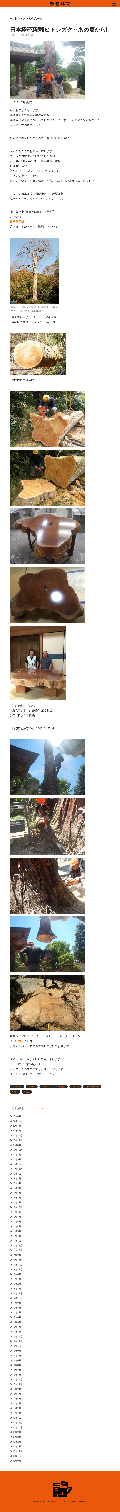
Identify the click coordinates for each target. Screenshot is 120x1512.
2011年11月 (16, 1341)
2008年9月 (15, 1460)
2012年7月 (15, 1312)
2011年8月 (15, 1355)
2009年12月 (16, 1417)
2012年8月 (15, 1307)
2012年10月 (16, 1298)
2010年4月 (15, 1403)
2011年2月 (15, 1370)
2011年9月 (15, 1350)
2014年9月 (15, 1255)
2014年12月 (16, 1240)
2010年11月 (16, 1384)
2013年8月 (15, 1274)
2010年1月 (15, 1413)
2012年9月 (15, 1303)
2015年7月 (15, 1216)
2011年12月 (16, 1336)
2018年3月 (15, 1183)
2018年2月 (15, 1188)
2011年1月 (15, 1374)
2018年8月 (15, 1178)
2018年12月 (16, 1164)
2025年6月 (15, 1116)
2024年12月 (16, 1121)
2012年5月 (15, 1322)
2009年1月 (15, 1446)
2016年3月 (15, 1197)
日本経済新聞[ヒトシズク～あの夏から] (58, 29)
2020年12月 (16, 1135)
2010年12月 (16, 1379)
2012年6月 (15, 1317)
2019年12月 (16, 1149)
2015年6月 (15, 1221)
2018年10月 (16, 1173)
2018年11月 (16, 1169)
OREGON (15, 1041)
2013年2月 (15, 1283)
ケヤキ (33, 1086)
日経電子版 (17, 221)
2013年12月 (16, 1264)
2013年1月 (15, 1288)
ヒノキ (76, 1086)
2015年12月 (16, 1207)
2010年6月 (15, 1398)
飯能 (28, 1092)
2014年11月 (16, 1245)
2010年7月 (15, 1393)
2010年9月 (15, 1389)
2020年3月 (15, 1145)
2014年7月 (15, 1259)
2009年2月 (15, 1441)
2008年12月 (16, 1451)
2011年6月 (15, 1360)
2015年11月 (16, 1212)
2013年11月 (16, 1269)
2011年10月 (16, 1346)
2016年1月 (15, 1202)
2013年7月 (15, 1279)
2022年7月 (15, 1125)
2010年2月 (15, 1408)
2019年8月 (15, 1154)
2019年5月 (15, 1159)
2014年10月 (16, 1250)
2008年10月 (16, 1456)
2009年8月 (15, 1437)
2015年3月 (15, 1231)
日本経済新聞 (93, 1086)
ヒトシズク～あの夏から (54, 1086)
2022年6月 (15, 1130)
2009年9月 (15, 1432)
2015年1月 (15, 1236)
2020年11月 (16, 1140)
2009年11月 (16, 1422)
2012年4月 (15, 1326)
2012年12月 (16, 1293)
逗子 (16, 1092)
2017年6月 (15, 1192)
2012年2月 (15, 1331)
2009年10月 (16, 1427)
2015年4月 (15, 1226)
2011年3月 (15, 1365)
